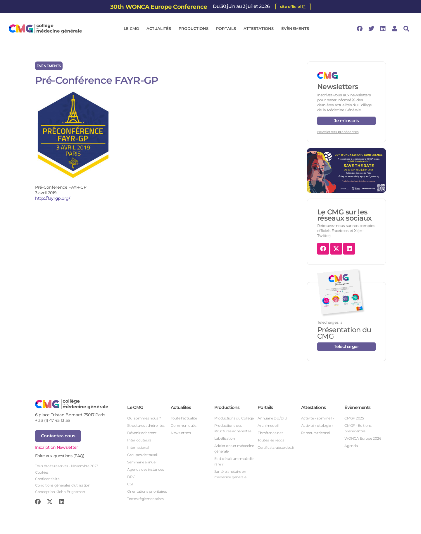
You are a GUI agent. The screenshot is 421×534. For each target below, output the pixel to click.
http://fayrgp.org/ (52, 198)
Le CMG (133, 29)
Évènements (296, 29)
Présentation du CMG (344, 332)
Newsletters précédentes (337, 132)
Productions (195, 29)
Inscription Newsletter (56, 447)
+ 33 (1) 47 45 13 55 (52, 420)
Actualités (160, 29)
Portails (227, 29)
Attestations (260, 29)
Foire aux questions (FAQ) (59, 455)
